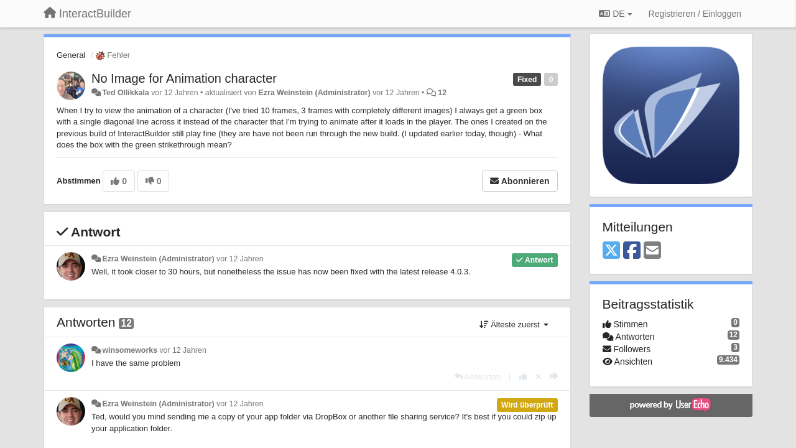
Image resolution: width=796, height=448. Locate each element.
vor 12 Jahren (239, 258)
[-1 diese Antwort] (554, 376)
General (71, 55)
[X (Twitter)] (611, 251)
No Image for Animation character (184, 78)
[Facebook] (632, 251)
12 (442, 92)
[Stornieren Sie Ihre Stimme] (538, 376)
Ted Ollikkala (125, 92)
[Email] (652, 251)
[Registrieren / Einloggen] (695, 13)
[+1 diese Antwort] (523, 376)
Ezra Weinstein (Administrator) (315, 92)
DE (615, 14)
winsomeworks (129, 350)
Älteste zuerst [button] (513, 324)
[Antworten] (478, 376)
